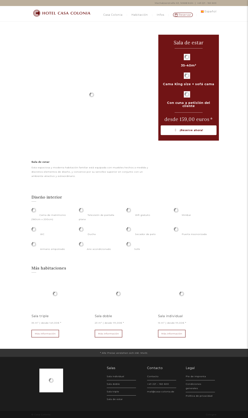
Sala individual (170, 316)
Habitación (139, 14)
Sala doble (103, 316)
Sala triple (40, 316)
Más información (45, 333)
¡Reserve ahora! (188, 130)
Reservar (185, 14)
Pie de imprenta (196, 376)
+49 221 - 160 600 (207, 3)
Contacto (153, 376)
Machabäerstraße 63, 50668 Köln (174, 3)
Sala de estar (115, 399)
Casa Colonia (113, 14)
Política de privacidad (199, 395)
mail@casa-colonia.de (160, 391)
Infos (160, 14)
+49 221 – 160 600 (158, 384)
